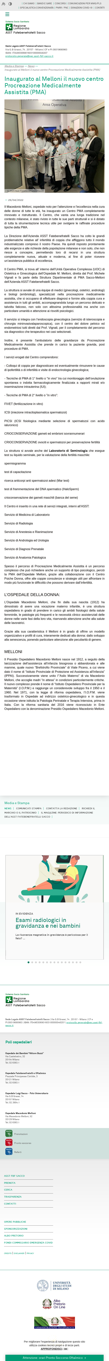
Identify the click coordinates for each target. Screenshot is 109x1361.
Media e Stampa (14, 66)
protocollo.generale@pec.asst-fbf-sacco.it (29, 56)
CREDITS (7, 1253)
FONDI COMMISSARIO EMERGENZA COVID (28, 1242)
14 (77, 962)
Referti (13, 1152)
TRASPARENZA (12, 1197)
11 (65, 962)
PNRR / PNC (62, 7)
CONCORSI (60, 3)
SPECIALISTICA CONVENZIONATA (36, 7)
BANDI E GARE (45, 3)
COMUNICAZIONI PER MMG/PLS (84, 3)
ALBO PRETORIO (14, 1235)
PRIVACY (30, 1253)
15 (80, 962)
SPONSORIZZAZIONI (15, 1229)
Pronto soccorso (18, 1143)
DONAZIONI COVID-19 (82, 7)
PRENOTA (9, 1183)
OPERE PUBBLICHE (15, 1222)
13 (73, 962)
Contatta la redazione (61, 808)
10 (62, 962)
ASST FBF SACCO (14, 1176)
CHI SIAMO (29, 3)
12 (69, 962)
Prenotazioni (16, 1134)
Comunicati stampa (28, 808)
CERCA (8, 1190)
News (31, 66)
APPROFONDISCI (51, 1348)
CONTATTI (100, 7)
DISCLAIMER (19, 1253)
